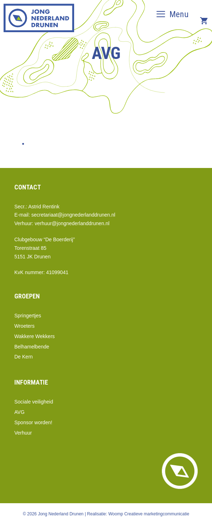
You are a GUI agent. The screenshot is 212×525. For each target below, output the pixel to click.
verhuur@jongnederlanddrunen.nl (72, 223)
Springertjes (27, 315)
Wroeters (24, 326)
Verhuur (23, 433)
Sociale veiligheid (33, 402)
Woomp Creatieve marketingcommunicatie (148, 513)
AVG (19, 412)
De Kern (23, 357)
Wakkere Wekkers (34, 336)
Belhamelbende (31, 347)
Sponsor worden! (33, 422)
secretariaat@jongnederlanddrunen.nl (73, 215)
